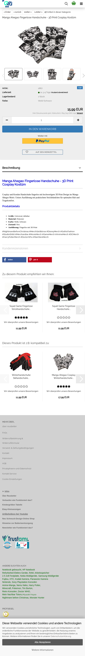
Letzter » (38, 12)
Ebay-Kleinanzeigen (11, 509)
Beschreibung (11, 167)
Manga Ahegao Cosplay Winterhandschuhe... (64, 376)
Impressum (7, 458)
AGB (4, 463)
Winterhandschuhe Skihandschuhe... (21, 376)
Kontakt (5, 453)
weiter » (27, 12)
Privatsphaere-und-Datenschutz (16, 468)
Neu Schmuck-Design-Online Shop (18, 518)
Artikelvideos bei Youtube (15, 514)
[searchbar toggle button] (66, 4)
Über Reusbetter (9, 496)
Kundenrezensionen (15, 248)
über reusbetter (9, 426)
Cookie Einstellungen (12, 479)
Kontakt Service (9, 474)
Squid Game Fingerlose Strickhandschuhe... (21, 307)
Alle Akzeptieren (43, 642)
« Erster (7, 12)
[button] (6, 120)
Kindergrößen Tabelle (12, 505)
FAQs (4, 433)
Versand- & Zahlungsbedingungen (18, 448)
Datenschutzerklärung (61, 636)
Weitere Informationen (42, 650)
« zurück (17, 12)
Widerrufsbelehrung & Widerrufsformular (12, 440)
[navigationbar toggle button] (81, 4)
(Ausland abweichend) (59, 92)
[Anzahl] (42, 120)
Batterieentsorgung (24, 523)
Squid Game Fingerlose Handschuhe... (63, 307)
